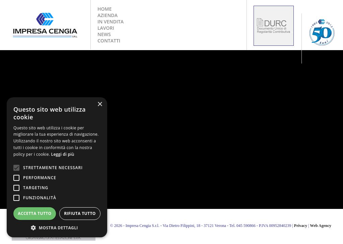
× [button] (99, 104)
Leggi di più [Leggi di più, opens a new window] (62, 154)
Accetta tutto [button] (34, 213)
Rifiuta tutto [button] (80, 213)
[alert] (57, 167)
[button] (56, 227)
